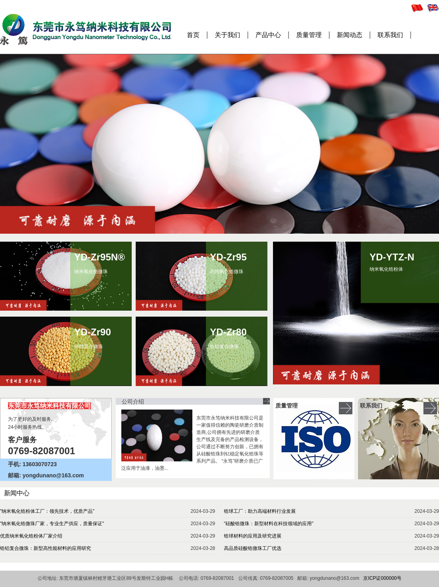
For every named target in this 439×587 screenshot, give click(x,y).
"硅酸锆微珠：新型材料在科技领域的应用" (269, 523)
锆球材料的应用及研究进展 (252, 536)
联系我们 (390, 35)
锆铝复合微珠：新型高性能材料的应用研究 (45, 548)
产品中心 (268, 35)
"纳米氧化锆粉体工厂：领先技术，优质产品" (47, 511)
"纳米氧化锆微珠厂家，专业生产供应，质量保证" (52, 523)
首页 (193, 35)
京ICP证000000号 (382, 578)
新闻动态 (349, 35)
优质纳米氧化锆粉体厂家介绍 (31, 536)
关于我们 (227, 35)
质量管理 (309, 35)
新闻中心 (17, 493)
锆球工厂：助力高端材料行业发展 (260, 511)
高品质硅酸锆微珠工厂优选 (252, 548)
